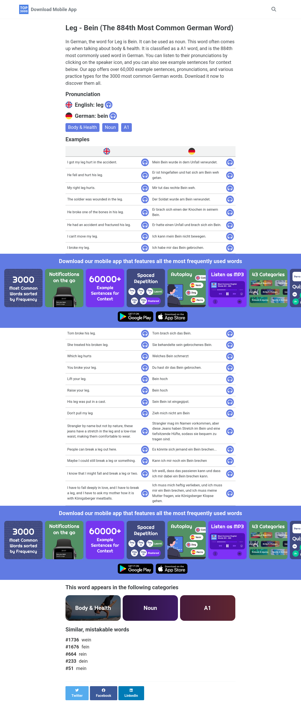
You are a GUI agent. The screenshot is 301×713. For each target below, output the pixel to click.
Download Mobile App (54, 9)
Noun (110, 137)
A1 (127, 137)
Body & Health (82, 137)
